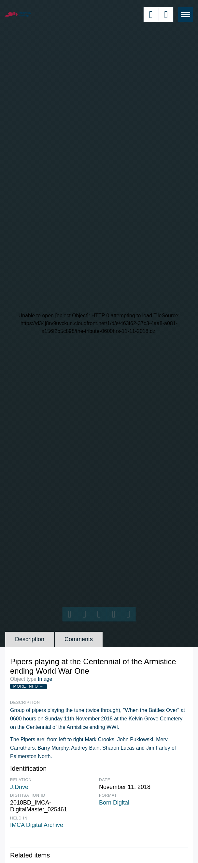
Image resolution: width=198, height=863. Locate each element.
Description (29, 639)
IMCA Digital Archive (36, 825)
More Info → (28, 686)
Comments (78, 639)
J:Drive (19, 787)
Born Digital (114, 802)
